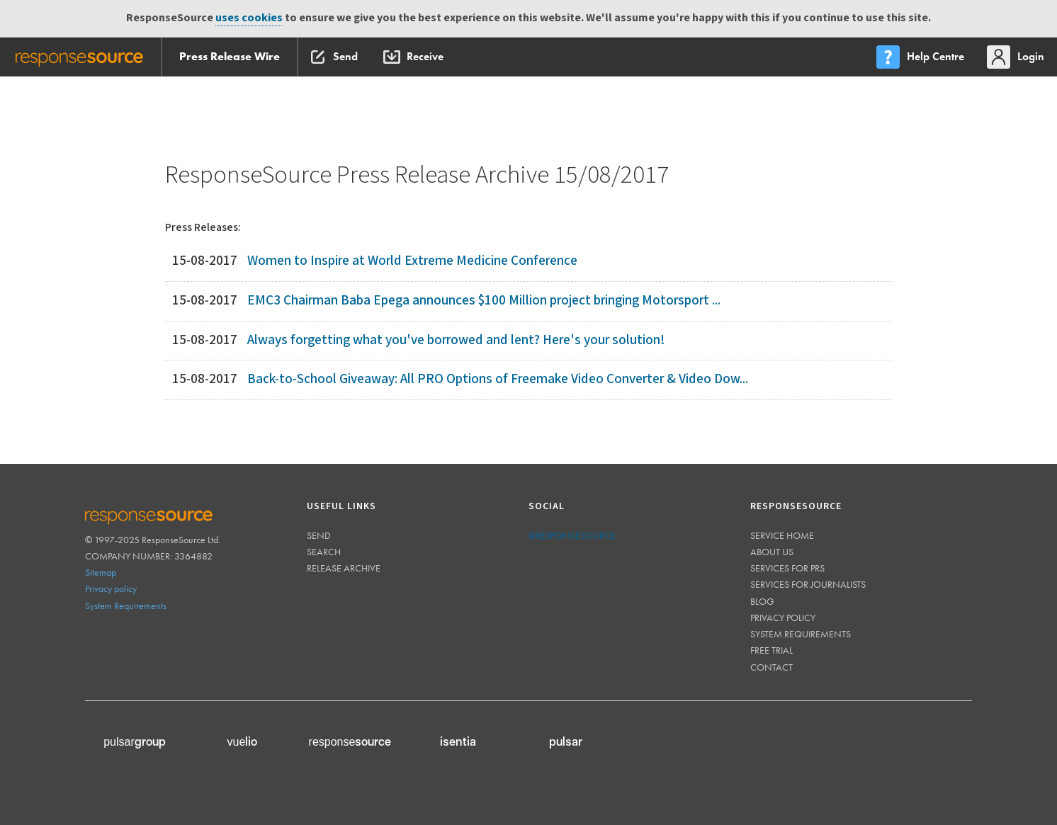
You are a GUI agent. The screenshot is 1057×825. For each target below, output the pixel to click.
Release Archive (343, 568)
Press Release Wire (229, 56)
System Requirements (125, 605)
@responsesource (572, 535)
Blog (762, 601)
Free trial (771, 650)
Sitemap (100, 572)
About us (771, 551)
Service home (782, 535)
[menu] (921, 57)
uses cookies (249, 18)
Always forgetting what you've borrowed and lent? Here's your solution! (456, 340)
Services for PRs (787, 568)
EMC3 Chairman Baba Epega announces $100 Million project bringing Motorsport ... (483, 300)
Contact (771, 667)
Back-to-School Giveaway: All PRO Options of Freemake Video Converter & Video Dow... (497, 379)
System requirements (800, 633)
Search (324, 551)
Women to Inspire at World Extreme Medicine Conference (412, 261)
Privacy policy (111, 588)
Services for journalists (808, 584)
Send (319, 535)
